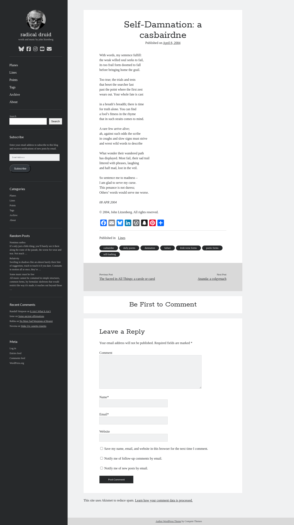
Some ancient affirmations (31, 316)
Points (13, 80)
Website (104, 431)
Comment (105, 352)
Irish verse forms (188, 248)
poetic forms (212, 248)
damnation (150, 248)
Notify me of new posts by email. (126, 468)
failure (167, 248)
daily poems (129, 248)
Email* (104, 414)
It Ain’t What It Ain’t (40, 311)
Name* (104, 397)
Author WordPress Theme (168, 521)
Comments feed (17, 358)
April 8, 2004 (171, 43)
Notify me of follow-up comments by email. (133, 458)
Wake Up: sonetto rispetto (33, 326)
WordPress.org (17, 363)
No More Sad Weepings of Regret (36, 321)
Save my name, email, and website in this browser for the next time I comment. (156, 448)
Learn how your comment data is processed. (164, 500)
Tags (12, 87)
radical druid (35, 34)
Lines (13, 72)
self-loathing (110, 254)
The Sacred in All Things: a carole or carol (127, 278)
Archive (14, 94)
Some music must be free (22, 274)
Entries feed (15, 353)
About (13, 102)
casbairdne (109, 248)
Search (13, 116)
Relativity (14, 258)
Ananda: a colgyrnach (212, 278)
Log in (13, 348)
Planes (13, 65)
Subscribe (20, 168)
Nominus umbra (18, 242)
